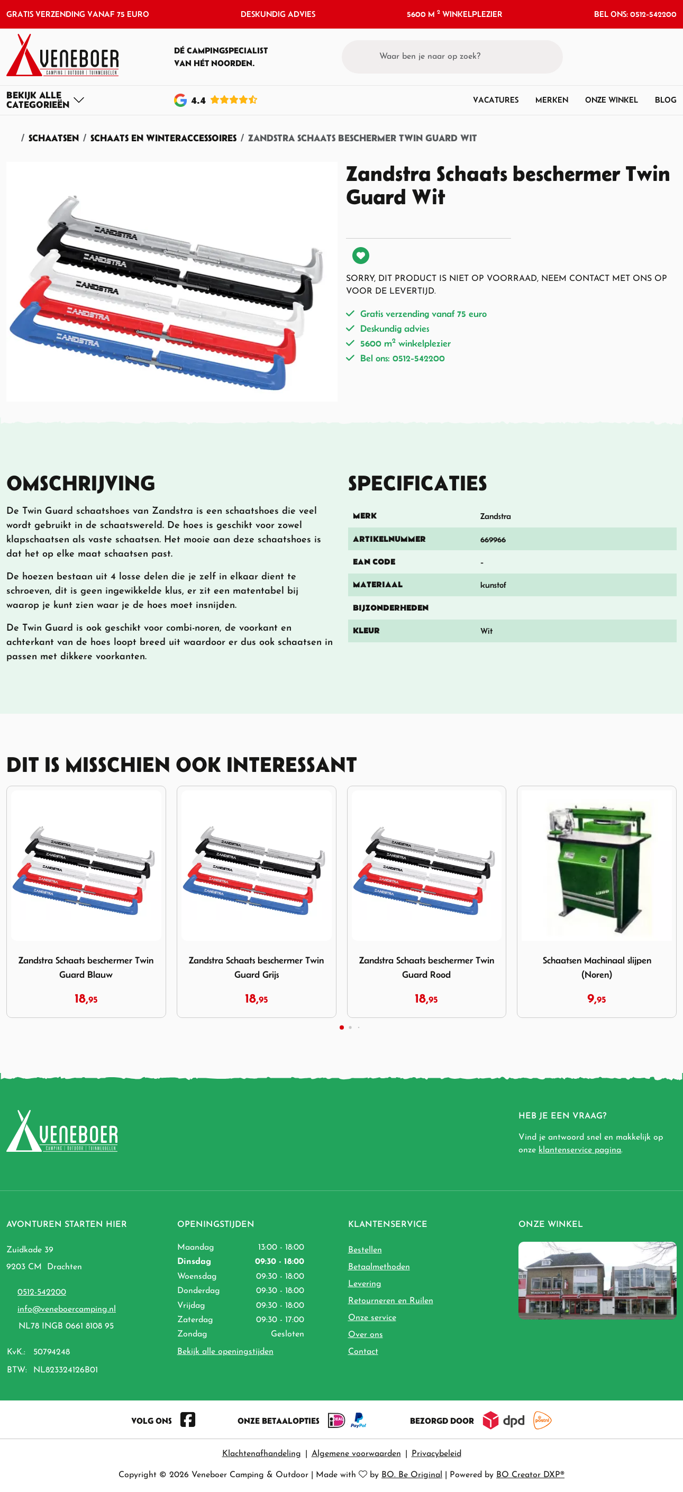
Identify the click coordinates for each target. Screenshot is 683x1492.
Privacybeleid (436, 1454)
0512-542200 (41, 1292)
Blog (666, 99)
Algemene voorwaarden (356, 1454)
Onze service (372, 1318)
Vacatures (495, 99)
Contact (363, 1352)
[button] (648, 56)
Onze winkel (611, 99)
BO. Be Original (411, 1475)
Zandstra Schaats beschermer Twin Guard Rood (426, 967)
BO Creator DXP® (530, 1475)
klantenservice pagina (580, 1150)
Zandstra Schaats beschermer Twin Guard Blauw (86, 967)
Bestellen (365, 1250)
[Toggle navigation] (45, 100)
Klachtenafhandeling (261, 1454)
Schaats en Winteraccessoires (163, 137)
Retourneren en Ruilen (390, 1301)
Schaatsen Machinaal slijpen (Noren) (597, 967)
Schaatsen (54, 137)
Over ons (365, 1335)
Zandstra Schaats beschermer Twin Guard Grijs (256, 967)
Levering (364, 1284)
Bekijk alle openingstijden (225, 1352)
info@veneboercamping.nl (66, 1309)
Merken (551, 99)
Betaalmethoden (379, 1267)
